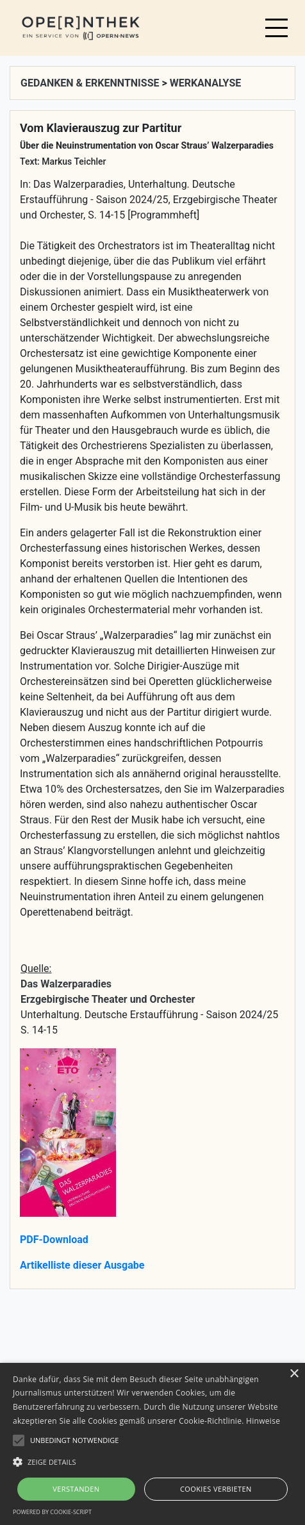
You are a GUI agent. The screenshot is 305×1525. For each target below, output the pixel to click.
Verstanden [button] (76, 1489)
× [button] (294, 1374)
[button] (152, 1461)
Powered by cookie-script (52, 1512)
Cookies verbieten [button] (216, 1489)
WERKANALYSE (206, 83)
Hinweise (263, 1420)
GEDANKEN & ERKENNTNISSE (91, 83)
